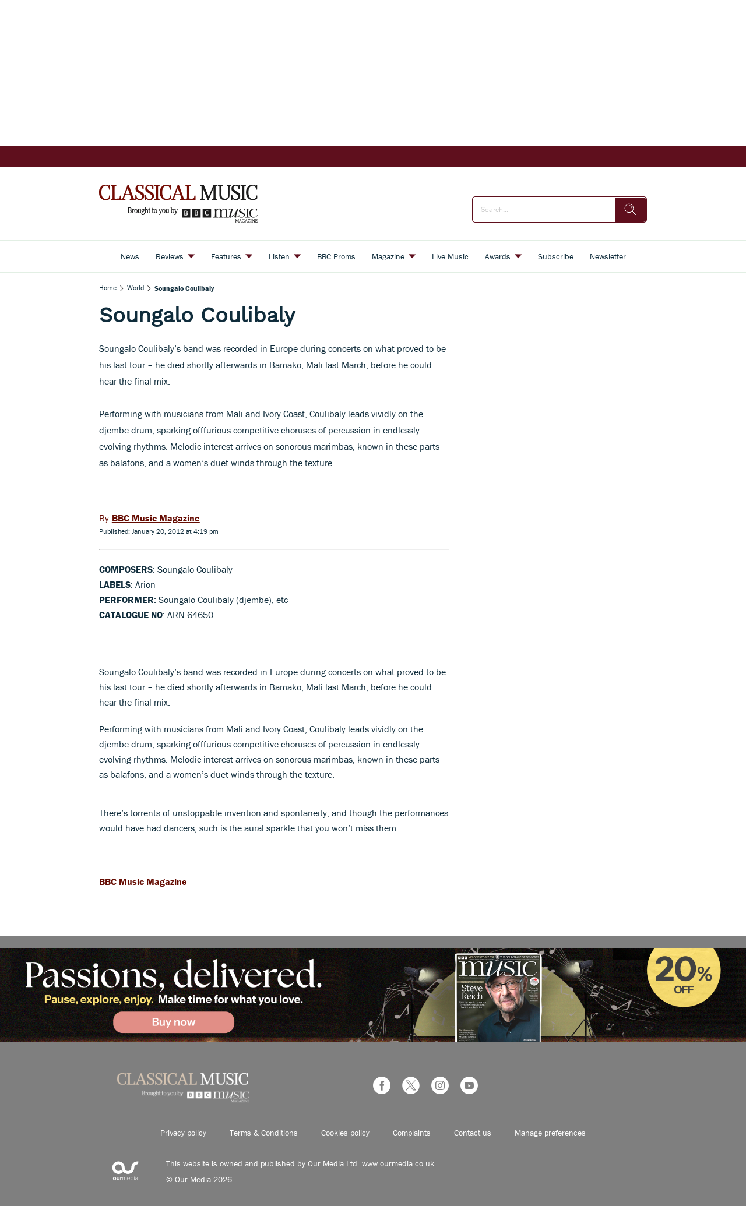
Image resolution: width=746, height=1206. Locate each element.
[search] (630, 210)
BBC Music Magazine (143, 881)
